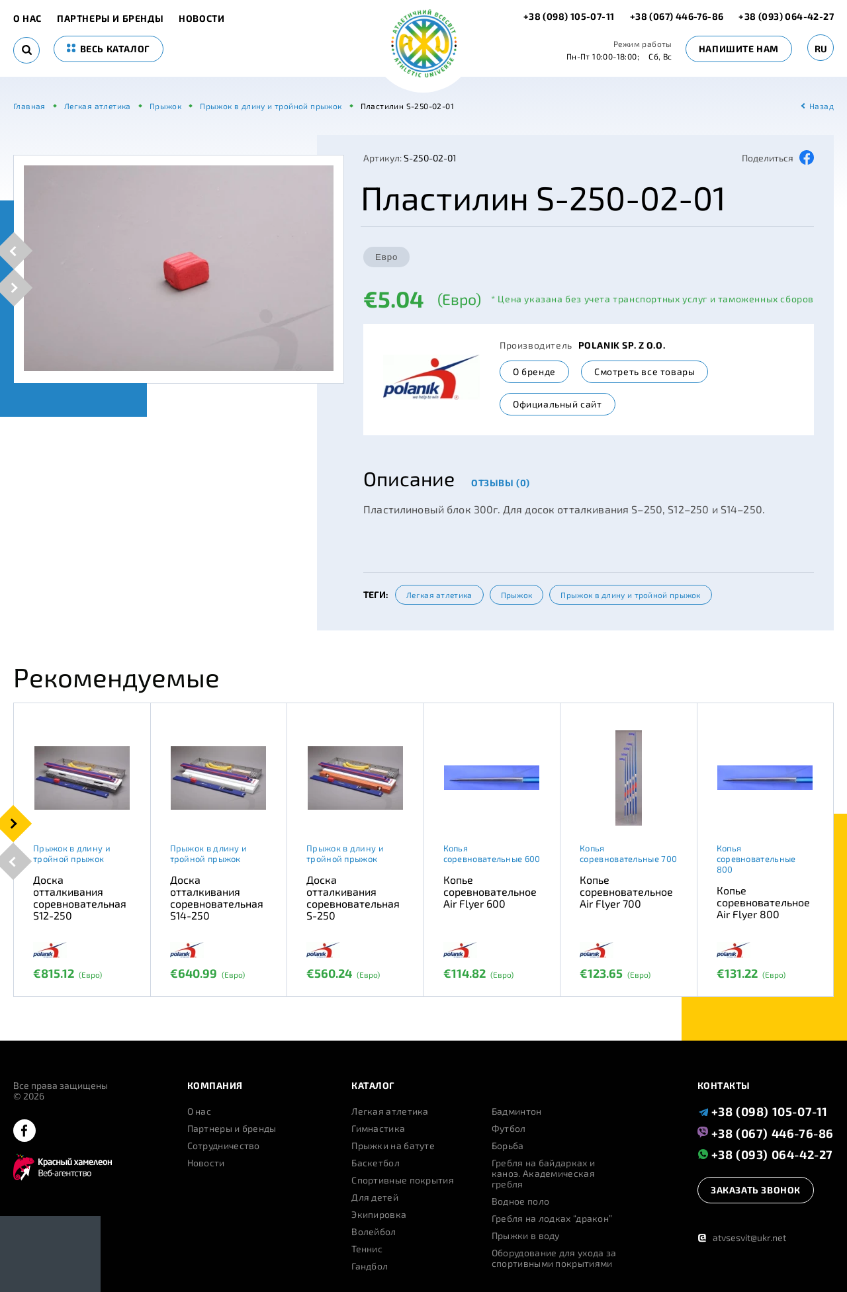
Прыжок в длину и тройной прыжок (630, 594)
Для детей (374, 1197)
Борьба (508, 1146)
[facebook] (24, 1131)
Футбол (509, 1128)
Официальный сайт (557, 403)
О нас (27, 18)
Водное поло (520, 1201)
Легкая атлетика (439, 594)
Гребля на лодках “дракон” (552, 1218)
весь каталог (108, 48)
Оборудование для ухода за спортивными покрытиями (554, 1258)
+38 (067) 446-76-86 (677, 16)
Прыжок (517, 594)
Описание (409, 478)
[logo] (424, 44)
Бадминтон (517, 1111)
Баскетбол (375, 1163)
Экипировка (378, 1214)
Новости (201, 18)
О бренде (534, 371)
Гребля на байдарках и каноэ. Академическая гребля (543, 1173)
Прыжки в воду (526, 1235)
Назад (821, 105)
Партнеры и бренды (110, 18)
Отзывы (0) (500, 482)
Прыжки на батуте (393, 1146)
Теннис (366, 1249)
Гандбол (369, 1266)
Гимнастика (378, 1128)
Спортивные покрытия (402, 1180)
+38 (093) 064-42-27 (786, 16)
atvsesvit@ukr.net (741, 1237)
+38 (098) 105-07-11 (570, 16)
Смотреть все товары (644, 371)
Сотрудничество (223, 1146)
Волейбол (373, 1232)
